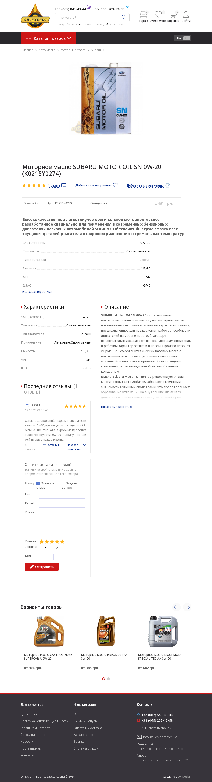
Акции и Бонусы (85, 721)
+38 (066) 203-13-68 (108, 9)
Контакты (27, 755)
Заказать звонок (159, 728)
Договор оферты (33, 714)
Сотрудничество (33, 734)
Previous (176, 607)
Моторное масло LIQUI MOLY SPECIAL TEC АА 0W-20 (160, 656)
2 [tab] (108, 678)
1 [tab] (103, 678)
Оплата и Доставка (88, 728)
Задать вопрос (69, 485)
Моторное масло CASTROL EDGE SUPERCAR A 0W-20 (48, 656)
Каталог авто (83, 734)
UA (179, 38)
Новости (27, 741)
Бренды (79, 741)
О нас (78, 714)
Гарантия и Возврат (35, 728)
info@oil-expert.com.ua (160, 737)
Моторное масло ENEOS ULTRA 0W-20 (104, 656)
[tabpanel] (106, 98)
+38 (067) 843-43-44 (70, 9)
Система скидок (86, 748)
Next (187, 607)
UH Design (184, 776)
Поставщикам (31, 748)
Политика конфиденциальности (44, 721)
